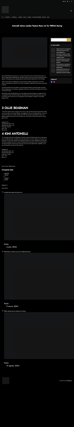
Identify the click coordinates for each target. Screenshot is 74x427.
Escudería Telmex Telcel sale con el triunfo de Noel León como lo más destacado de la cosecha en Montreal (63, 71)
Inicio (48, 17)
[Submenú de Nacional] (16, 17)
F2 (6, 185)
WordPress (69, 380)
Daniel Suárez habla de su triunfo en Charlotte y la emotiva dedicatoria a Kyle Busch (63, 61)
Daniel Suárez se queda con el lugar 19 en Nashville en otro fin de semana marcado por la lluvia (63, 55)
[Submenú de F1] (3, 17)
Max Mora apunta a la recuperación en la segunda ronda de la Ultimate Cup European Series (63, 66)
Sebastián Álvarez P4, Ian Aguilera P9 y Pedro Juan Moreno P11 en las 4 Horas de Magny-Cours (63, 50)
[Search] (69, 39)
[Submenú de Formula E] (10, 17)
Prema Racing (5, 188)
